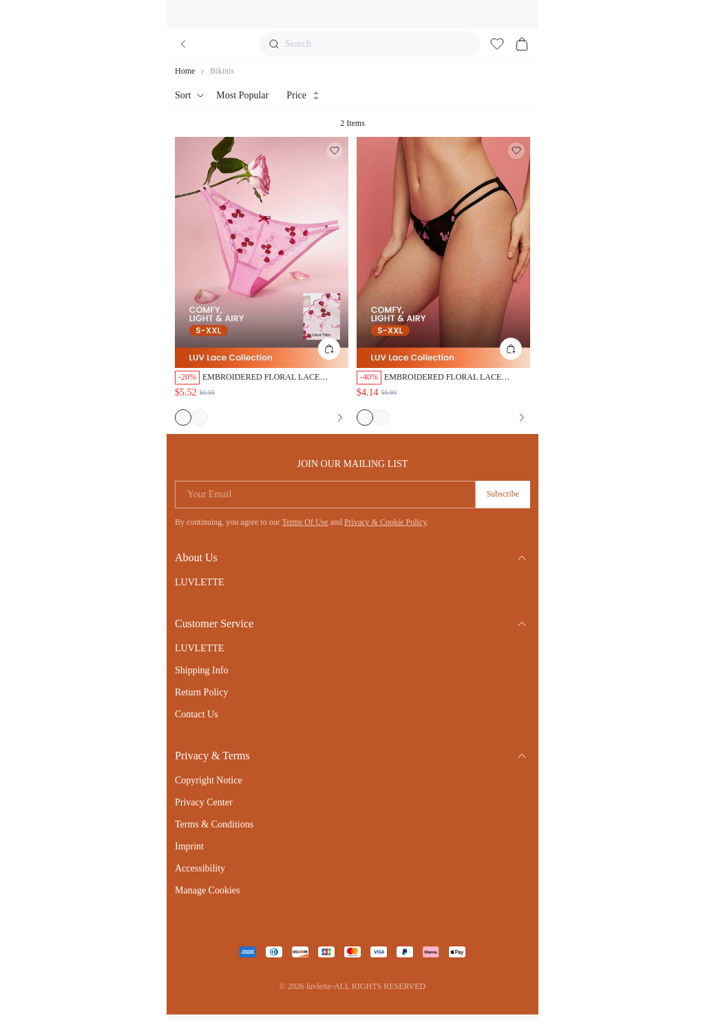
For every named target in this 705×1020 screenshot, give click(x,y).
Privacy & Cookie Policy (385, 522)
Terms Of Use (305, 522)
